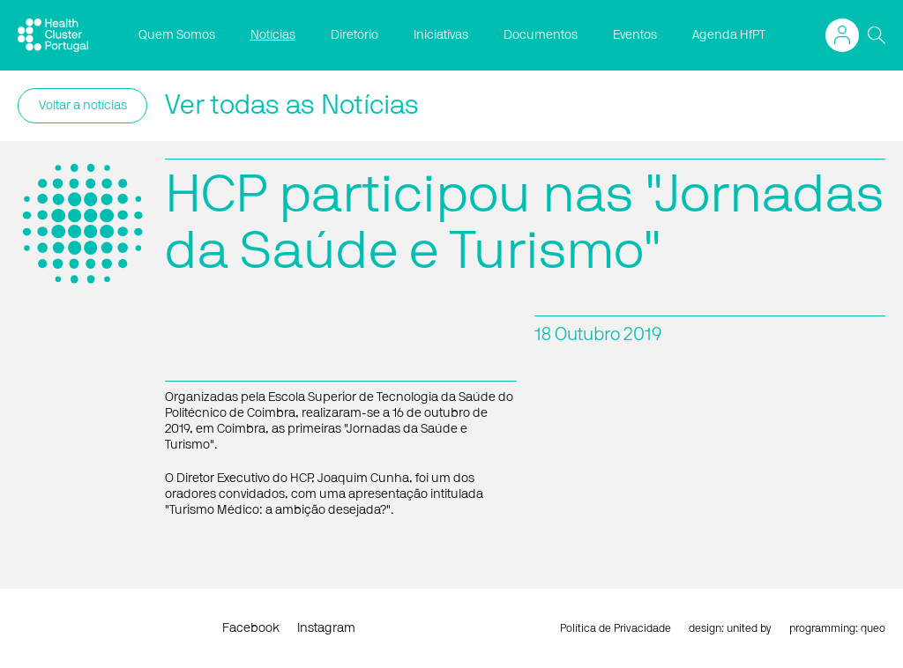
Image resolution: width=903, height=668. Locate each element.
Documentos (541, 35)
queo (873, 628)
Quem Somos (176, 35)
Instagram (326, 628)
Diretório (354, 35)
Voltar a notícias (83, 106)
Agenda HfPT (728, 35)
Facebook (251, 628)
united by (749, 628)
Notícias (272, 35)
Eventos (635, 35)
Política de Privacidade (615, 628)
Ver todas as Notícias (292, 106)
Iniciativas (441, 35)
